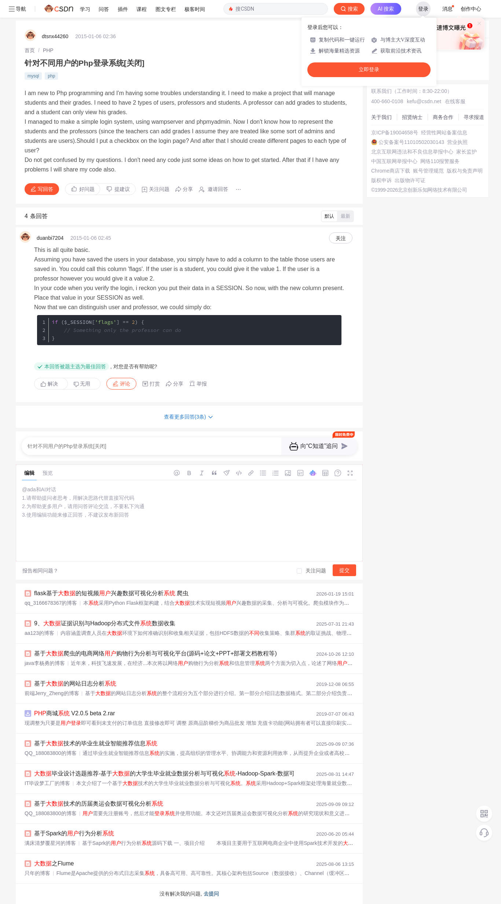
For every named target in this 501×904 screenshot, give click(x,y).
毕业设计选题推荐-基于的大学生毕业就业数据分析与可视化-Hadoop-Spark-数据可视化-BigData (181, 773)
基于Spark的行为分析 (74, 833)
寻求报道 (474, 117)
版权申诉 (381, 180)
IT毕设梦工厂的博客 (47, 783)
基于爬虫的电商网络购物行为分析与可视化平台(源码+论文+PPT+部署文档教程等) (155, 653)
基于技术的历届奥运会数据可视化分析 (98, 803)
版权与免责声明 (465, 171)
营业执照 (457, 142)
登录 (423, 9)
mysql (33, 76)
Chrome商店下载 (390, 171)
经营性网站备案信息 (444, 132)
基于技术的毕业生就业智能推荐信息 (95, 743)
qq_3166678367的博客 (51, 603)
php (51, 76)
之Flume (54, 863)
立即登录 (369, 69)
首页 (30, 50)
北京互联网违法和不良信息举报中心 (412, 152)
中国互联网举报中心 (394, 161)
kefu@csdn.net (424, 101)
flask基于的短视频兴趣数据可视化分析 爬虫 (111, 593)
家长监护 (466, 152)
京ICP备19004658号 (394, 132)
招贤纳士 (412, 117)
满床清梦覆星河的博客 (50, 843)
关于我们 (381, 117)
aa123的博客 (39, 633)
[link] (30, 50)
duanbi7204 (50, 238)
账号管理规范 (428, 171)
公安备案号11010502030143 (411, 142)
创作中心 (471, 9)
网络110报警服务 (440, 161)
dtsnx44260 (55, 36)
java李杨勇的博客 (45, 663)
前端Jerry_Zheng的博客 (52, 693)
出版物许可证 (410, 180)
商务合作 (443, 117)
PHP (48, 50)
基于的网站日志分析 (75, 683)
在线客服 (455, 101)
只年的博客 (37, 873)
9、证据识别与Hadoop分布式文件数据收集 (104, 623)
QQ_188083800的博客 (51, 753)
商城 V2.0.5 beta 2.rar (74, 713)
